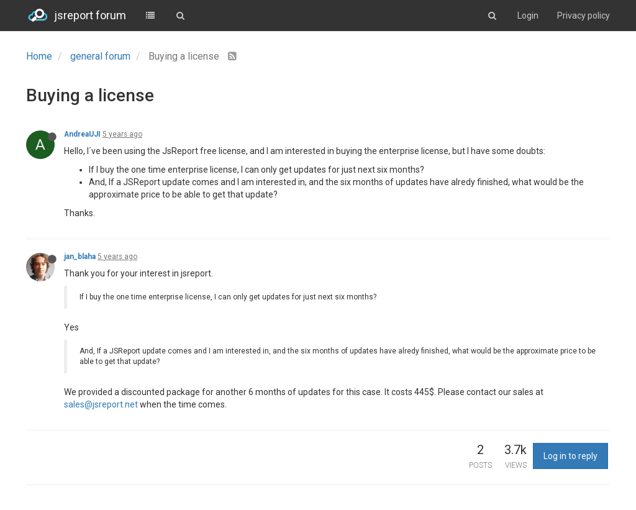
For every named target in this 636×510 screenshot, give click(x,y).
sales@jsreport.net (101, 404)
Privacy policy (583, 15)
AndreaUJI (82, 134)
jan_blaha (80, 256)
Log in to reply (570, 456)
